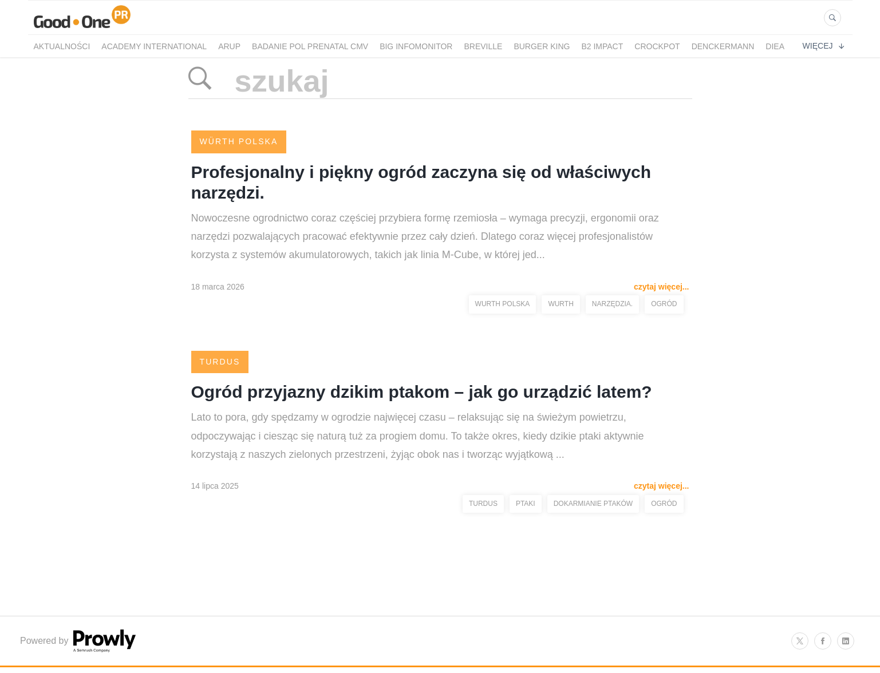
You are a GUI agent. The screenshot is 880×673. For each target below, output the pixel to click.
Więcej (823, 45)
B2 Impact (602, 46)
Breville (483, 46)
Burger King (542, 46)
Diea (774, 46)
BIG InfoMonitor (416, 46)
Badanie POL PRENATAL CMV (310, 46)
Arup (229, 46)
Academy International (154, 46)
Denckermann (723, 46)
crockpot (657, 46)
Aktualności (62, 46)
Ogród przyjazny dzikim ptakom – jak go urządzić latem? (421, 391)
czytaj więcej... (661, 286)
